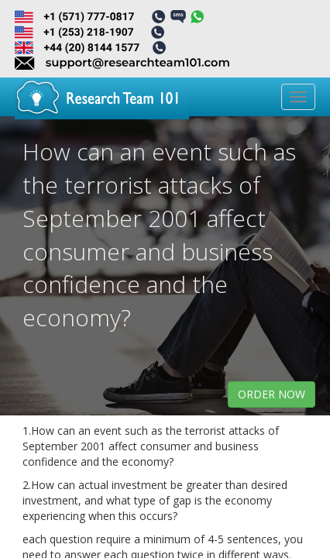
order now (271, 394)
